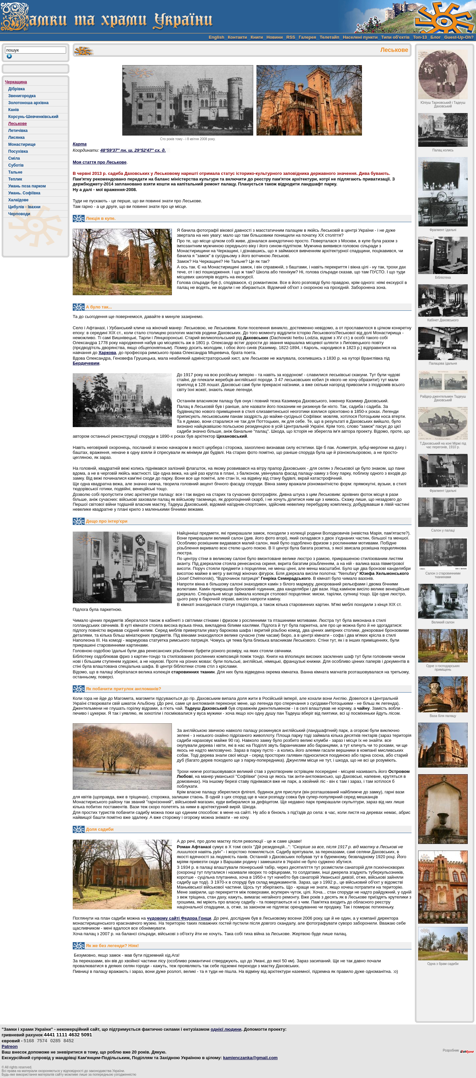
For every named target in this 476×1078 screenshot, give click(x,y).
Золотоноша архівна (28, 102)
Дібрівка (16, 89)
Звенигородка (22, 96)
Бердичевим (86, 363)
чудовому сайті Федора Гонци (179, 918)
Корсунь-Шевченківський (33, 116)
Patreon (10, 1046)
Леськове (17, 123)
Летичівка (18, 130)
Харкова (107, 352)
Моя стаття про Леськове (100, 162)
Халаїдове (18, 200)
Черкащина (16, 82)
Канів (13, 109)
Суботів (15, 165)
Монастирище (22, 144)
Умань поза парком (27, 186)
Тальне (15, 172)
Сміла (14, 158)
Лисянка (16, 137)
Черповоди (19, 214)
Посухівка (18, 151)
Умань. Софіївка (24, 193)
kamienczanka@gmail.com (250, 1057)
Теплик (15, 179)
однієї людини (226, 1029)
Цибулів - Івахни (24, 207)
